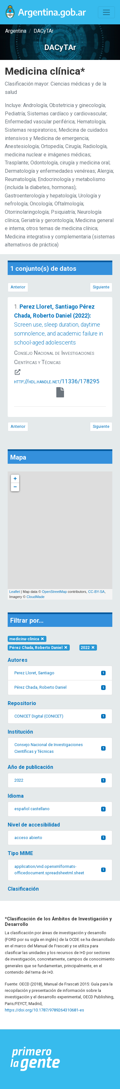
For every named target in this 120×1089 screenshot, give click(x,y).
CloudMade (35, 597)
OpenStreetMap (54, 592)
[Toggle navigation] (106, 12)
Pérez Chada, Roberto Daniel (38, 647)
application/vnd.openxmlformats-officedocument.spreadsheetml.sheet (60, 869)
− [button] (15, 487)
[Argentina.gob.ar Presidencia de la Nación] (35, 1059)
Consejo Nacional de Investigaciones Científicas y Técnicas (60, 747)
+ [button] (15, 479)
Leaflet (14, 592)
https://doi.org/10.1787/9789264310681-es (44, 1010)
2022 (88, 647)
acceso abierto (60, 837)
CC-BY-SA (96, 592)
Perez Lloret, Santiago (60, 672)
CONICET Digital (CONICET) (60, 716)
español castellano (60, 808)
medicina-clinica (27, 639)
